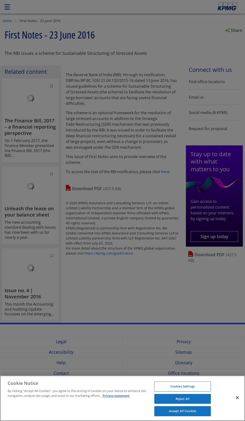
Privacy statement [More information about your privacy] (116, 395)
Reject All (182, 399)
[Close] (237, 398)
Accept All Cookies (182, 411)
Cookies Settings (182, 386)
